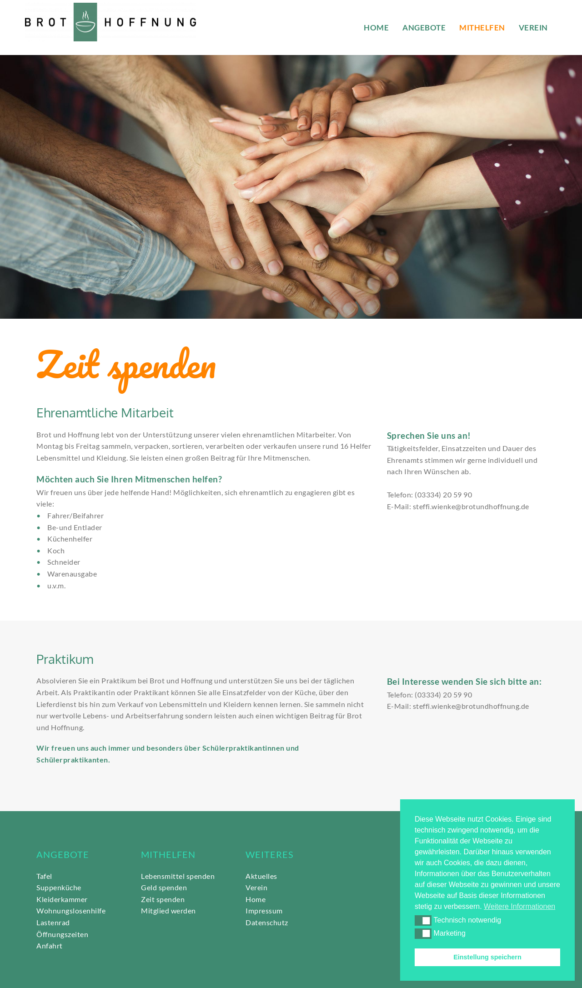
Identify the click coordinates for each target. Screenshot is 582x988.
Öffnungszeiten (62, 934)
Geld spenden (164, 887)
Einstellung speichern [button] (487, 957)
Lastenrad (53, 922)
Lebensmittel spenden (178, 876)
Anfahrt (49, 945)
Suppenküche (58, 887)
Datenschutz (268, 922)
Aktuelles (261, 876)
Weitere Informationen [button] (519, 906)
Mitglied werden (168, 910)
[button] (423, 920)
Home (256, 899)
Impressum (264, 910)
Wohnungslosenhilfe (71, 910)
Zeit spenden (163, 899)
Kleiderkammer (62, 899)
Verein (256, 887)
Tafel (44, 876)
